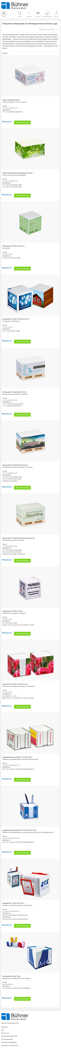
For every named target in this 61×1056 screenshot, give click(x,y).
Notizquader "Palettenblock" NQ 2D (15, 465)
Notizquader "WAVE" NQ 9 (11, 976)
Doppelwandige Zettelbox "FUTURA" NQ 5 (17, 757)
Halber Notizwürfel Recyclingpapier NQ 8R (17, 173)
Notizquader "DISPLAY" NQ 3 (12, 611)
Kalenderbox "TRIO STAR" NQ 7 (13, 903)
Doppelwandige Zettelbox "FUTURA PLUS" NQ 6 (19, 830)
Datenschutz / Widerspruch (9, 1045)
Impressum (4, 1027)
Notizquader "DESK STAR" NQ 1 (13, 246)
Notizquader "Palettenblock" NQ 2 (14, 392)
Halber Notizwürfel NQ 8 (11, 100)
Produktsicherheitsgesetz (9, 1042)
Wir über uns (5, 1033)
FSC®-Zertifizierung (7, 1039)
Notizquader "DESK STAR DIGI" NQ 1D (15, 319)
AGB (2, 1030)
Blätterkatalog (47, 14)
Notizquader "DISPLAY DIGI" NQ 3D (14, 684)
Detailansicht (7, 121)
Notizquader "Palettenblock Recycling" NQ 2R (18, 538)
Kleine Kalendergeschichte (9, 1036)
